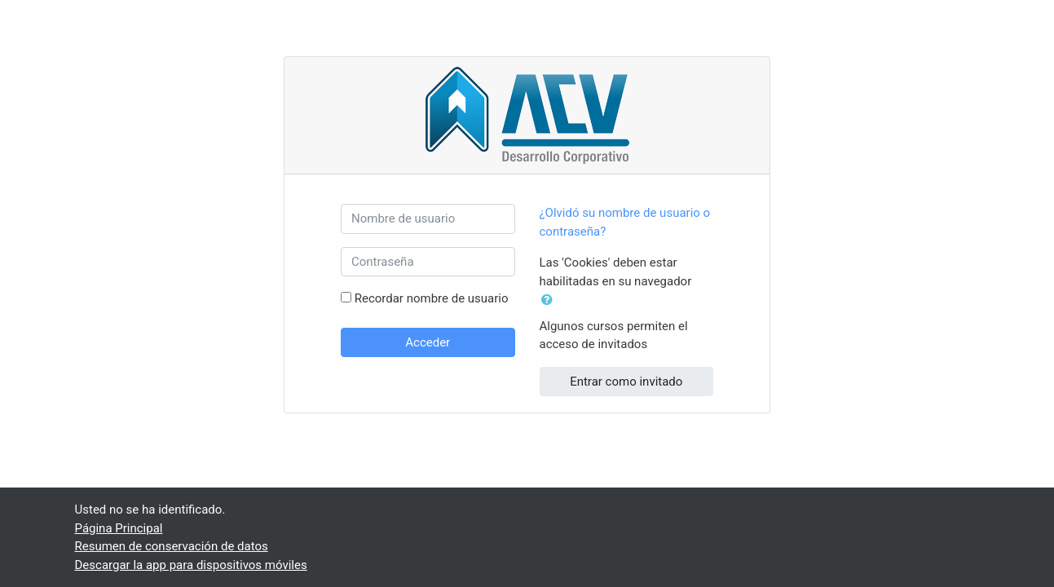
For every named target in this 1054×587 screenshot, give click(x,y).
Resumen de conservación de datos (171, 546)
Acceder (427, 342)
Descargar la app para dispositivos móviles (191, 565)
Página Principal (119, 528)
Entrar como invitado (626, 381)
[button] (550, 300)
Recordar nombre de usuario (432, 298)
